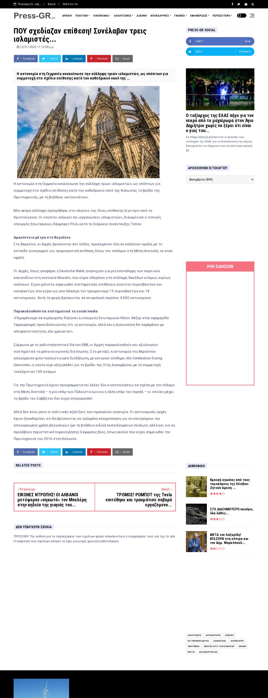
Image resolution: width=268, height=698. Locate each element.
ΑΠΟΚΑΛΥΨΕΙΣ (159, 15)
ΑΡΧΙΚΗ (67, 15)
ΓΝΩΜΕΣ (179, 15)
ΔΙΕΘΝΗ (142, 15)
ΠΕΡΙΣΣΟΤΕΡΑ (221, 15)
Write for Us (70, 4)
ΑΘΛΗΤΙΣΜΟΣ (122, 15)
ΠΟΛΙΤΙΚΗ (81, 15)
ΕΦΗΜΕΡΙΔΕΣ (198, 15)
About (51, 4)
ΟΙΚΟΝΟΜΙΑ (101, 15)
